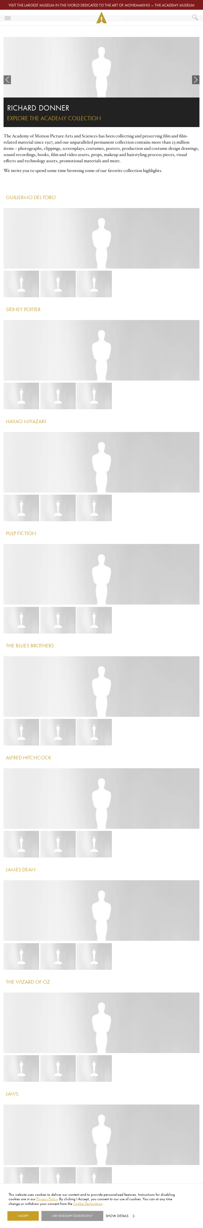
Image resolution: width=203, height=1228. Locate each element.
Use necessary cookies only (72, 1216)
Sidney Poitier (23, 309)
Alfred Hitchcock (28, 757)
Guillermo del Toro (31, 197)
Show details (117, 1216)
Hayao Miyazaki (26, 421)
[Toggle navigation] (7, 17)
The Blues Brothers (30, 645)
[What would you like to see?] (195, 17)
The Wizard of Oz (28, 981)
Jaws (12, 1093)
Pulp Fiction (21, 533)
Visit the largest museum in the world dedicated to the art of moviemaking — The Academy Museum (101, 5)
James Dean (21, 869)
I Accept (23, 1216)
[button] (7, 79)
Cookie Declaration (87, 1203)
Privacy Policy (46, 1199)
